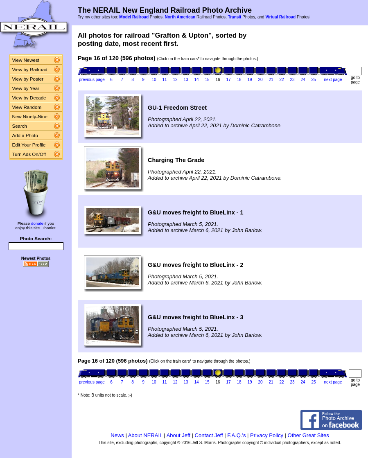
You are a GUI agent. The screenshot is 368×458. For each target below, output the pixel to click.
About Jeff (178, 435)
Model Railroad (134, 17)
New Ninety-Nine (29, 116)
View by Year (25, 88)
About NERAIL (145, 435)
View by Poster (28, 79)
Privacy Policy (266, 435)
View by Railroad (29, 69)
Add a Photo (25, 135)
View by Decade (29, 97)
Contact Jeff (209, 435)
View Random (26, 107)
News (117, 435)
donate (37, 223)
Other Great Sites (308, 435)
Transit (235, 17)
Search (19, 126)
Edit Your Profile (29, 144)
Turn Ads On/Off (29, 154)
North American (180, 17)
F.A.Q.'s (236, 435)
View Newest (25, 60)
